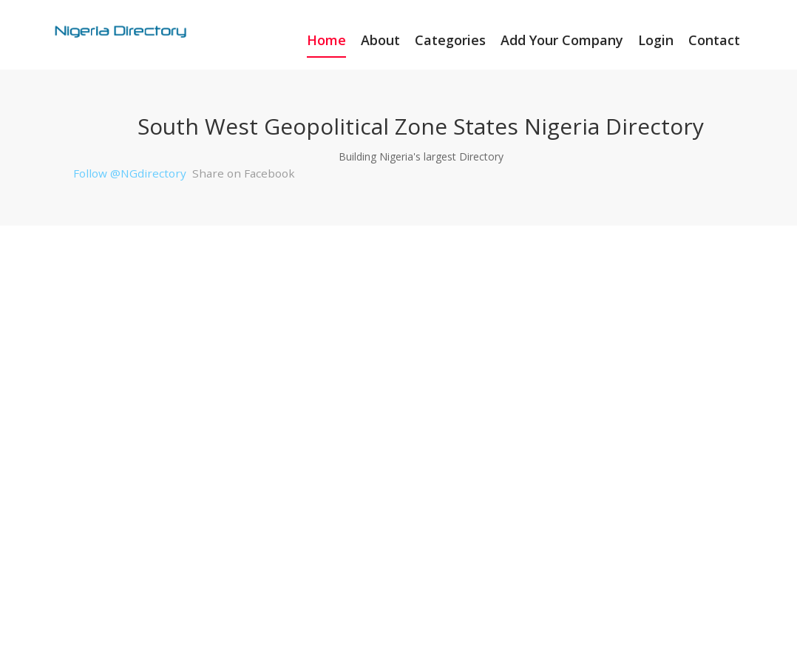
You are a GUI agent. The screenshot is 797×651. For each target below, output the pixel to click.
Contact (714, 40)
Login (656, 40)
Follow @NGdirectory (129, 173)
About (380, 40)
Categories (450, 40)
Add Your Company (562, 40)
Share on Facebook (243, 173)
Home (326, 40)
